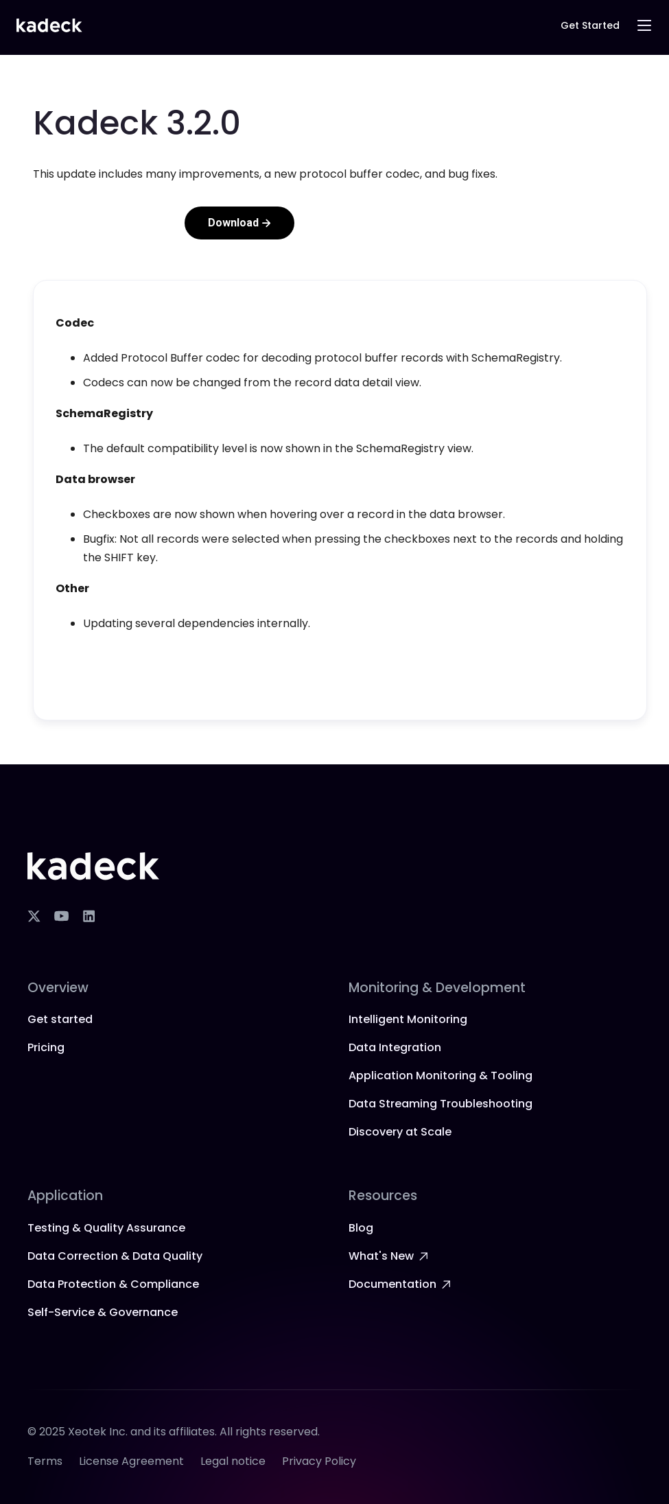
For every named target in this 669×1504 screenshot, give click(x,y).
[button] (644, 25)
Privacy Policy (319, 1461)
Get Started (590, 25)
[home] (49, 25)
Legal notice (233, 1461)
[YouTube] (61, 916)
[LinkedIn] (88, 916)
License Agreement (131, 1461)
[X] (33, 916)
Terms (44, 1461)
